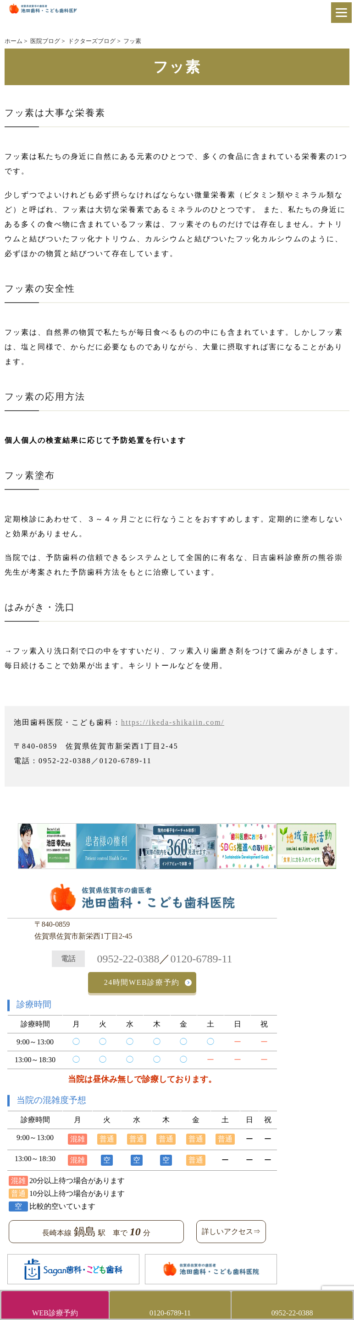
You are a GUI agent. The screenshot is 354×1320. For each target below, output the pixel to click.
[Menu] (341, 12)
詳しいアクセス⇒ (231, 1231)
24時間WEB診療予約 (142, 982)
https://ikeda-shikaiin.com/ (172, 722)
